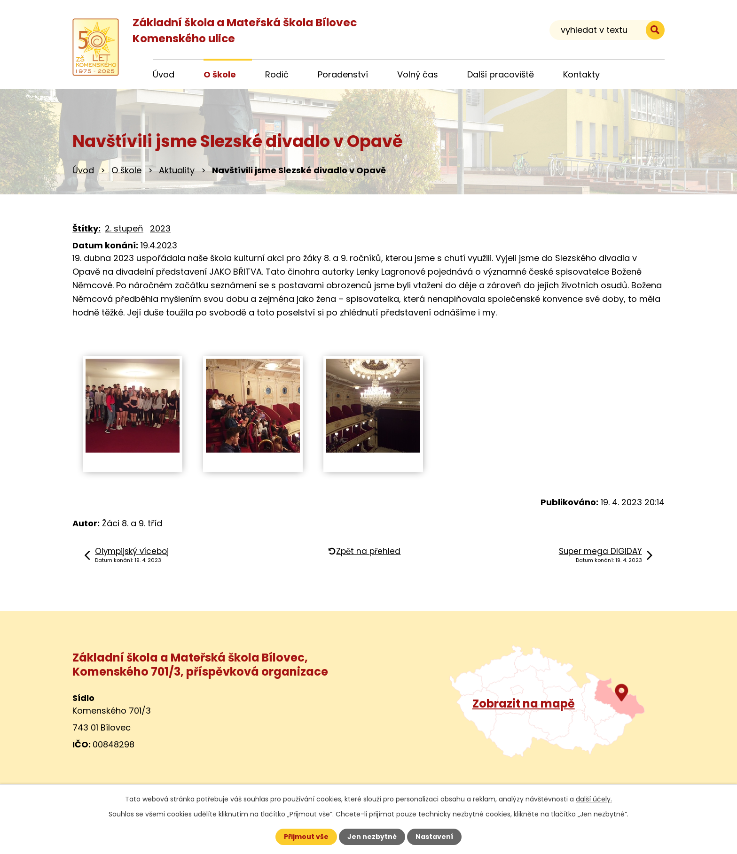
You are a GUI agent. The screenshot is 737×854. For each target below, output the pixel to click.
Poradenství (343, 74)
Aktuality (177, 170)
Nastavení (434, 836)
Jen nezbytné (372, 836)
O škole (126, 170)
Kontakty (581, 74)
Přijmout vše (306, 836)
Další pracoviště (500, 74)
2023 (160, 228)
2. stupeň (124, 228)
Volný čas (417, 74)
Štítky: (86, 228)
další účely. (594, 799)
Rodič (277, 74)
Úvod (83, 170)
